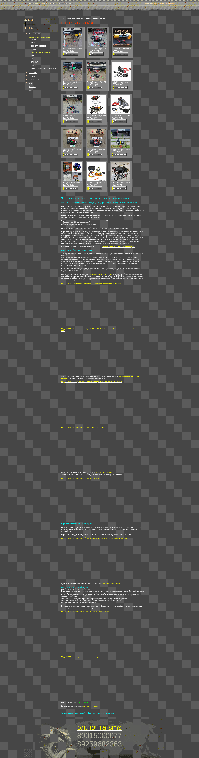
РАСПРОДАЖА (34, 34)
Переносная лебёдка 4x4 (72, 139)
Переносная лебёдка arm (96, 106)
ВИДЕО (31, 90)
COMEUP (34, 43)
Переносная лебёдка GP (122, 39)
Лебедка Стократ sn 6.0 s (72, 173)
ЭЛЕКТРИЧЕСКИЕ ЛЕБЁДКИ (72, 18)
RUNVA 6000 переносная (120, 173)
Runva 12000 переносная (97, 39)
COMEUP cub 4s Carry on (121, 72)
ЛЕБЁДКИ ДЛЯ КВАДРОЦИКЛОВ (43, 68)
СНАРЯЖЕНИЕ (34, 80)
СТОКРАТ (34, 62)
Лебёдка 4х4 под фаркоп (72, 72)
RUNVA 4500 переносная (120, 139)
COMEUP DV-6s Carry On (120, 106)
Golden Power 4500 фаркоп (73, 39)
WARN (33, 49)
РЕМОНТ (32, 87)
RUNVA (34, 40)
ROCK (33, 65)
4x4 (32, 56)
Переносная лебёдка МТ (96, 139)
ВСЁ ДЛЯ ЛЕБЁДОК (38, 46)
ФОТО (31, 83)
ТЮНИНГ (32, 76)
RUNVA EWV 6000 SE (72, 106)
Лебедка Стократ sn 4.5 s (96, 173)
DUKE (33, 59)
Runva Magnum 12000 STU (97, 72)
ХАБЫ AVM (33, 73)
